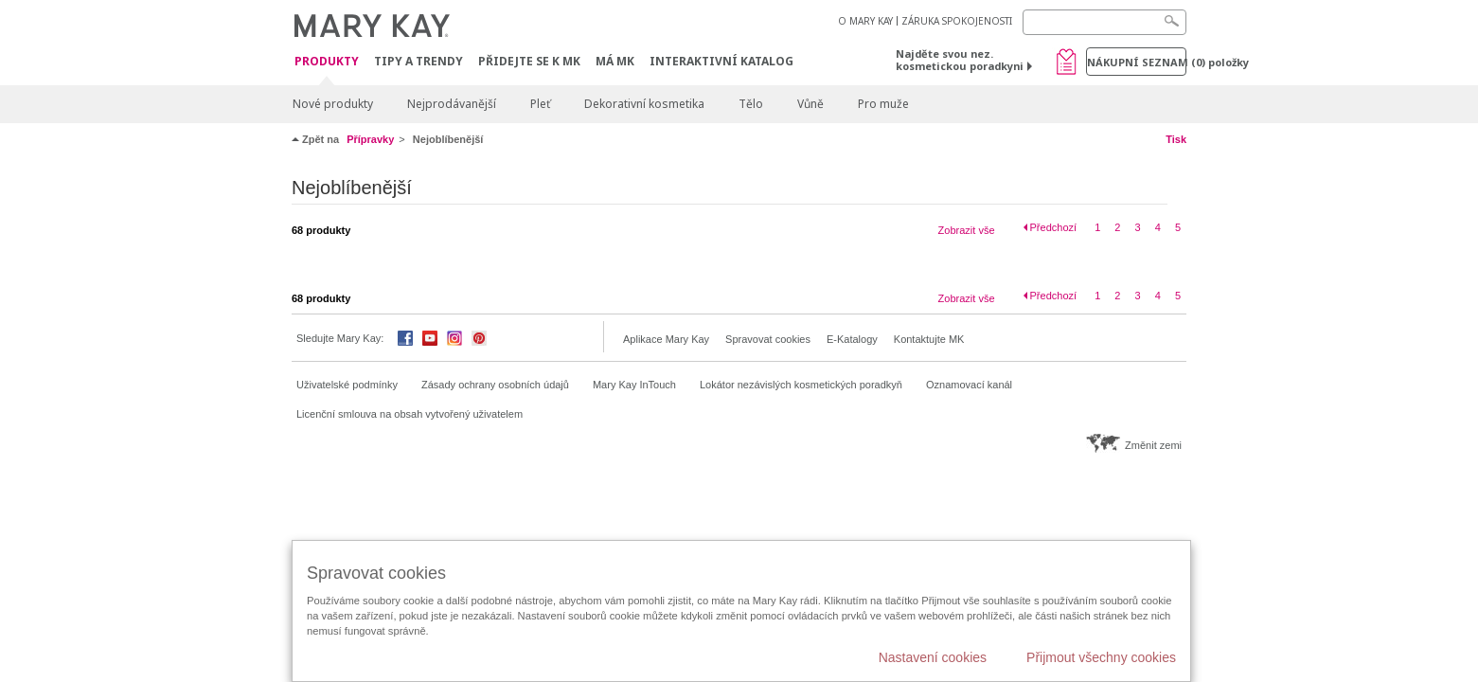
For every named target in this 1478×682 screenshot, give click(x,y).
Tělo (751, 104)
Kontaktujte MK (929, 339)
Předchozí (1053, 227)
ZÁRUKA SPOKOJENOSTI (956, 20)
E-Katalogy (852, 339)
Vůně (810, 104)
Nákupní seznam (1136, 62)
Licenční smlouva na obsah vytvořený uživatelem (409, 414)
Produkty (326, 62)
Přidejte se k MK (529, 61)
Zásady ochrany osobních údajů (495, 384)
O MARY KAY (865, 20)
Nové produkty (333, 104)
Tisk (1176, 139)
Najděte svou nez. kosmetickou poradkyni (960, 59)
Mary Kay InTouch (634, 384)
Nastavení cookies (933, 657)
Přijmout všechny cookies (1101, 657)
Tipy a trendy (418, 61)
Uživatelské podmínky (347, 384)
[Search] (1104, 22)
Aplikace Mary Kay (666, 339)
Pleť (540, 104)
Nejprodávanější (451, 104)
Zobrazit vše (966, 230)
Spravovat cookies (767, 339)
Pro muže (883, 104)
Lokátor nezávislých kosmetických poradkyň (801, 384)
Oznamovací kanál (969, 384)
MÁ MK (615, 61)
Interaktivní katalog (721, 61)
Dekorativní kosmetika (644, 104)
